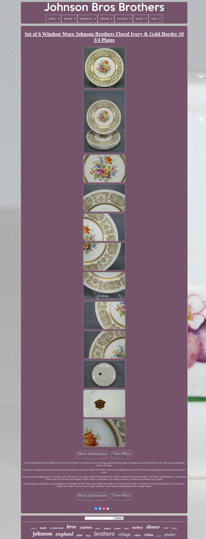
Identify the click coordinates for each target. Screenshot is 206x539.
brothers (104, 534)
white (137, 535)
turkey (137, 527)
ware (126, 528)
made (43, 528)
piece (34, 528)
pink (79, 535)
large (88, 535)
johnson (42, 533)
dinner (153, 527)
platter (170, 534)
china (148, 535)
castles (86, 527)
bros (71, 527)
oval (165, 528)
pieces (97, 528)
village (124, 534)
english (107, 528)
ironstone (56, 528)
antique (117, 528)
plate (174, 528)
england (64, 534)
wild (159, 536)
